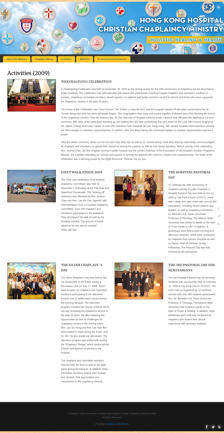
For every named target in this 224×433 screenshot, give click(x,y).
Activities (66, 59)
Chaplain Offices (44, 59)
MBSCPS (85, 59)
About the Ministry (16, 59)
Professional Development (112, 59)
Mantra (111, 424)
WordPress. (123, 424)
